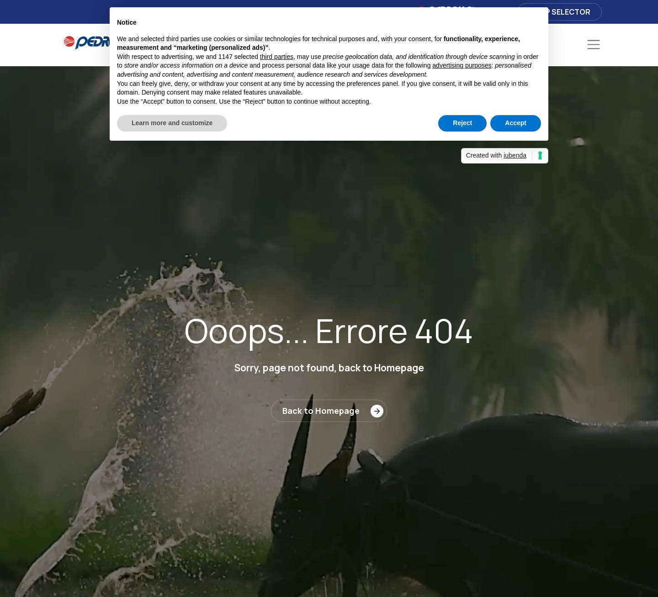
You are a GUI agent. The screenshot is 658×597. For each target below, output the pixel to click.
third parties (276, 56)
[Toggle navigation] (593, 44)
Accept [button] (515, 123)
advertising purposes (461, 65)
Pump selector (559, 12)
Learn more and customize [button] (172, 123)
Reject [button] (462, 123)
